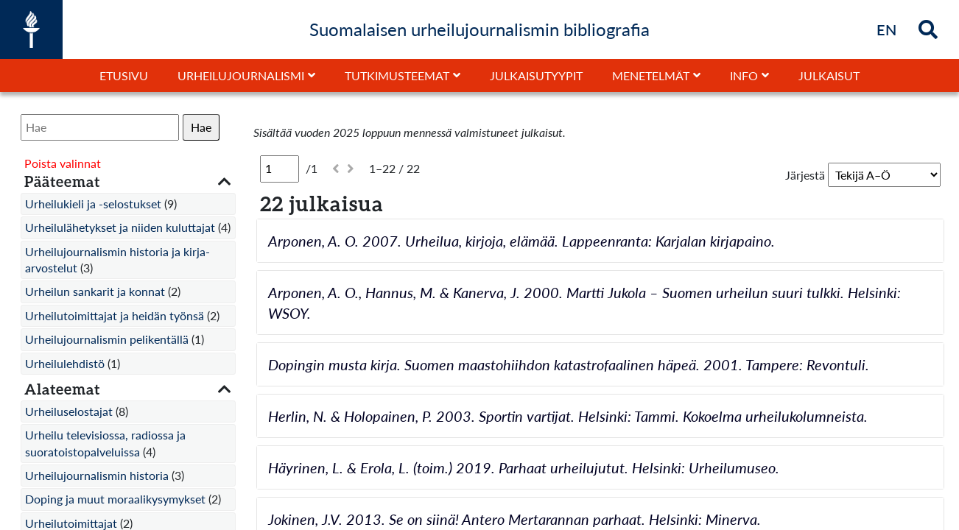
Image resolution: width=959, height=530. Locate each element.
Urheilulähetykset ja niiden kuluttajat (120, 227)
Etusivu (123, 75)
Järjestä (805, 175)
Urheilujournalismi (241, 75)
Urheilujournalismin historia (97, 475)
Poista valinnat (62, 163)
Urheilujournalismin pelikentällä (107, 339)
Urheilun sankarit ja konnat (95, 291)
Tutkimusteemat (397, 75)
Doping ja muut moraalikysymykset (115, 499)
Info (744, 75)
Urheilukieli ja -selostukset (93, 204)
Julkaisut (829, 75)
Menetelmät (650, 75)
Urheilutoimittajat (71, 523)
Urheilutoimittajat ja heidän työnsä (114, 315)
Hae (201, 127)
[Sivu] (279, 168)
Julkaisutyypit (536, 75)
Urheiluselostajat (69, 411)
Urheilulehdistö (65, 363)
